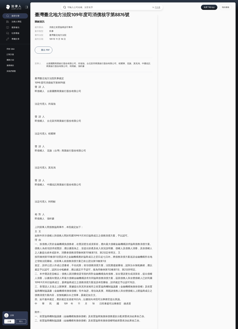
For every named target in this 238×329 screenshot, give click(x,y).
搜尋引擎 (15, 16)
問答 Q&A (10, 49)
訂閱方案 (10, 54)
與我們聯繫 (11, 71)
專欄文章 (15, 39)
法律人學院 (16, 21)
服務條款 (10, 65)
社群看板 (15, 33)
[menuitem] (15, 16)
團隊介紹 (10, 60)
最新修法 (15, 27)
